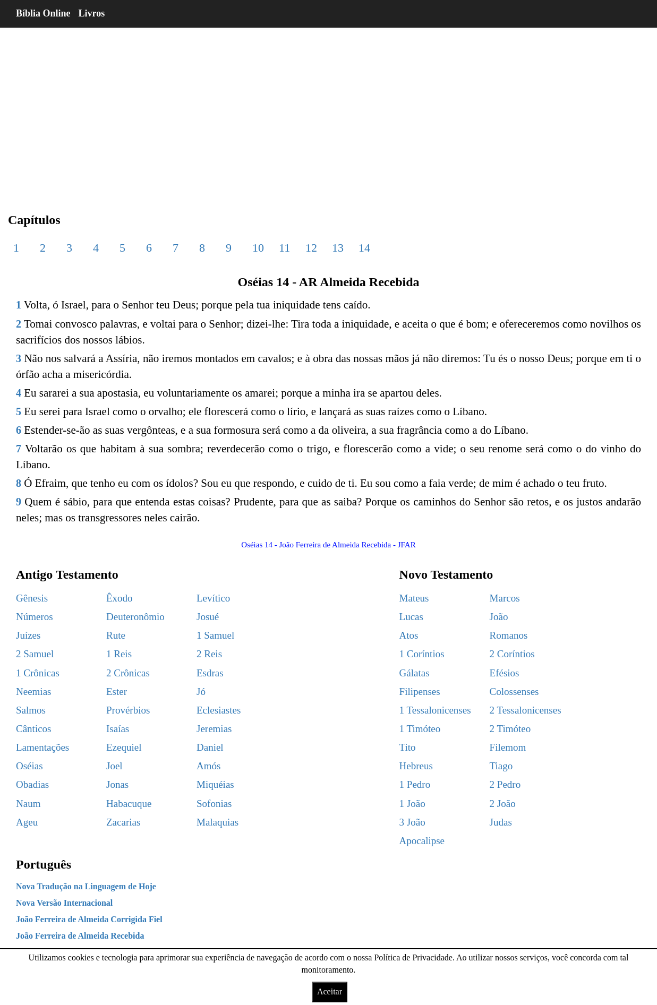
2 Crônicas (128, 672)
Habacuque (128, 803)
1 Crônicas (37, 672)
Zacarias (123, 822)
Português (43, 864)
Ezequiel (123, 747)
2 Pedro (505, 784)
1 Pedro (415, 784)
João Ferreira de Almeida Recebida (80, 935)
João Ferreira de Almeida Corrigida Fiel (89, 919)
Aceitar (329, 991)
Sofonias (214, 803)
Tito (407, 747)
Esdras (210, 672)
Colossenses (514, 691)
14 (364, 247)
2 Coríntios (512, 653)
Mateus (414, 598)
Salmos (31, 710)
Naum (28, 803)
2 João (503, 803)
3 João (412, 822)
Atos (409, 635)
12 (311, 247)
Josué (208, 616)
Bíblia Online (43, 13)
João (499, 616)
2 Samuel (35, 653)
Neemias (33, 691)
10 (258, 247)
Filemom (508, 747)
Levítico (213, 598)
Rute (115, 635)
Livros (92, 13)
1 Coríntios (422, 653)
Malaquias (217, 822)
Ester (116, 691)
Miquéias (215, 784)
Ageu (27, 822)
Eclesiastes (219, 710)
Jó (201, 691)
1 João (412, 803)
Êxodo (119, 598)
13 (338, 247)
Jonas (117, 784)
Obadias (32, 784)
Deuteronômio (135, 616)
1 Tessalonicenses (435, 710)
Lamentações (42, 747)
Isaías (117, 728)
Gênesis (32, 598)
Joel (114, 765)
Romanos (509, 635)
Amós (208, 765)
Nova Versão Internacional (64, 902)
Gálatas (414, 672)
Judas (501, 822)
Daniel (210, 747)
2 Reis (209, 653)
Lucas (411, 616)
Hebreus (416, 765)
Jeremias (214, 728)
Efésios (504, 672)
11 (284, 247)
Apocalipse (422, 840)
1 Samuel (215, 635)
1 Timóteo (420, 728)
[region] (328, 111)
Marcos (505, 598)
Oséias (29, 765)
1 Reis (119, 653)
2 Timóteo (510, 728)
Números (34, 616)
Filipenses (419, 691)
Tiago (501, 765)
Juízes (28, 635)
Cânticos (34, 728)
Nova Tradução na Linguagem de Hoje (86, 886)
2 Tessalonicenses (525, 710)
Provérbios (128, 710)
